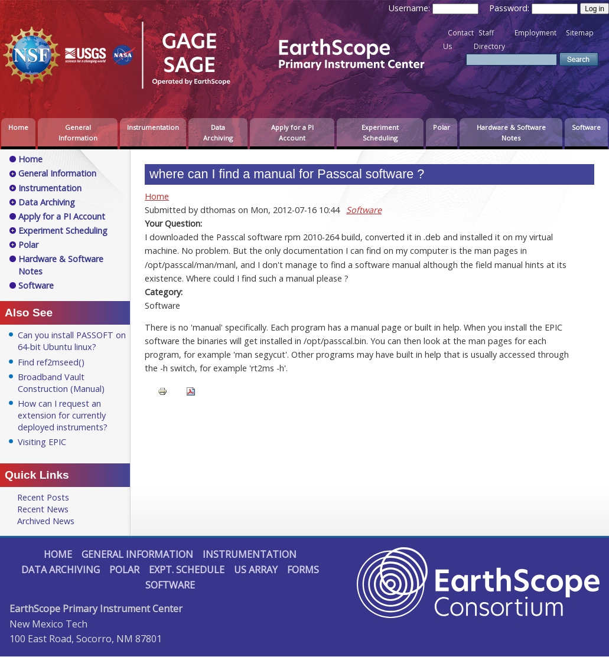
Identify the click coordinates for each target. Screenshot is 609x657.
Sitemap (580, 33)
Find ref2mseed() (51, 362)
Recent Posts (43, 497)
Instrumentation (153, 127)
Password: (510, 8)
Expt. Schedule (186, 569)
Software (586, 127)
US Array (256, 569)
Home (18, 127)
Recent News (43, 509)
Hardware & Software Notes (511, 132)
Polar (441, 127)
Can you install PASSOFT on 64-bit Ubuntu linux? (72, 340)
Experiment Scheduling (380, 132)
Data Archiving (218, 132)
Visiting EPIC (42, 441)
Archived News (45, 521)
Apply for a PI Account (292, 132)
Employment (535, 33)
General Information (77, 132)
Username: (410, 8)
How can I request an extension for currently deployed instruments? (63, 415)
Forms (303, 569)
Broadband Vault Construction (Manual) (61, 382)
